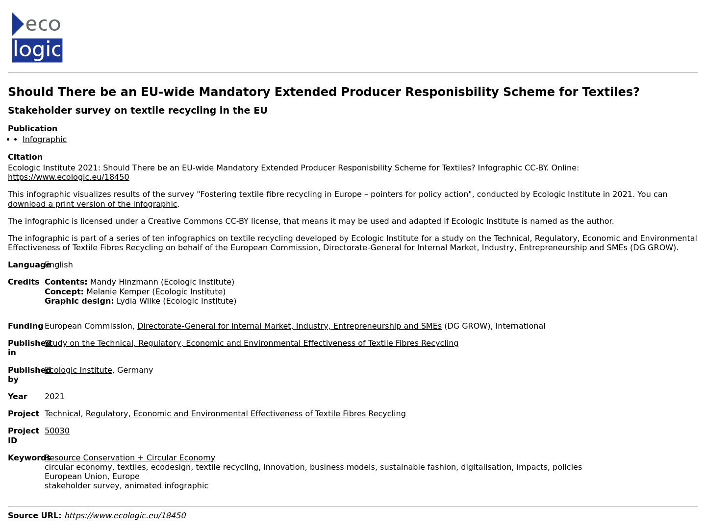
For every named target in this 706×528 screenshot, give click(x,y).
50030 (57, 430)
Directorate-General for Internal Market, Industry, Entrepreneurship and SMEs (289, 326)
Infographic (45, 139)
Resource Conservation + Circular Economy (130, 457)
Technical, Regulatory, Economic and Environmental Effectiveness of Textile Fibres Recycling (225, 413)
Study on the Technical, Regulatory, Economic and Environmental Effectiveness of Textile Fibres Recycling (251, 343)
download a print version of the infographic (92, 204)
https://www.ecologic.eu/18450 (68, 177)
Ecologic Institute (78, 370)
